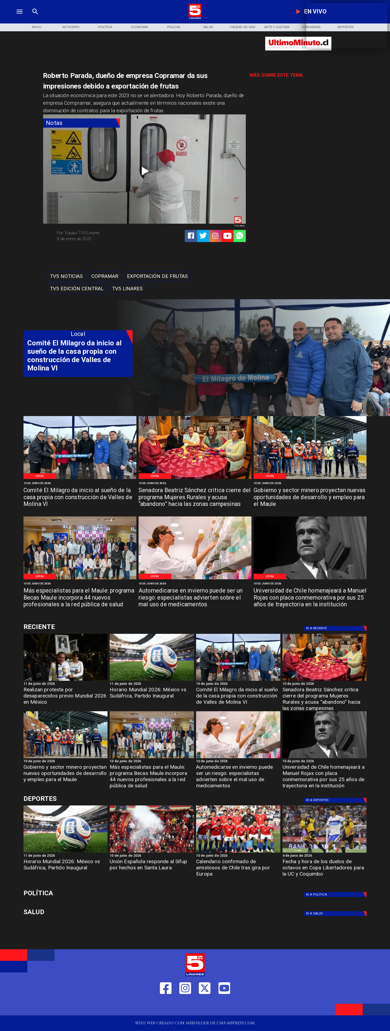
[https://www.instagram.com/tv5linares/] (215, 236)
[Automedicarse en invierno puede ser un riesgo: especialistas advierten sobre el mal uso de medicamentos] (195, 598)
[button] (66, 276)
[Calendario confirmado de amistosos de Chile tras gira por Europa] (238, 870)
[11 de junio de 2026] (65, 684)
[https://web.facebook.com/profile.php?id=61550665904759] (166, 1006)
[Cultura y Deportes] (78, 627)
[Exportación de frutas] (157, 276)
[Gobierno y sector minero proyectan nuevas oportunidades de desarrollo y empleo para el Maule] (310, 497)
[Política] (105, 27)
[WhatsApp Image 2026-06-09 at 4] (310, 478)
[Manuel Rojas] (310, 579)
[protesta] (65, 680)
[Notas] (81, 123)
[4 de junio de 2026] (325, 856)
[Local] (40, 476)
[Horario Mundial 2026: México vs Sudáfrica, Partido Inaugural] (152, 698)
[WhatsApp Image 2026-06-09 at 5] (79, 478)
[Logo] (195, 18)
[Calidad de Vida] (243, 27)
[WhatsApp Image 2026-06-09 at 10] (195, 579)
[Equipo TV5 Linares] (98, 233)
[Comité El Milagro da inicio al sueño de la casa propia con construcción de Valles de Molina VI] (79, 497)
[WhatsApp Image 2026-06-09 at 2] (79, 579)
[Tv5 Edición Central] (77, 289)
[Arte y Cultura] (277, 27)
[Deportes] (336, 628)
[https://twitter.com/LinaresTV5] (204, 1006)
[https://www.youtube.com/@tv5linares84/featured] (227, 236)
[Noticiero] (71, 27)
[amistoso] (238, 852)
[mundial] (152, 680)
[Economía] (139, 27)
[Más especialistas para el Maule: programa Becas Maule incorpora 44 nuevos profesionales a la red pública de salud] (79, 598)
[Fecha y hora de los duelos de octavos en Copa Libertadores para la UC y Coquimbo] (325, 870)
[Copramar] (105, 276)
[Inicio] (36, 27)
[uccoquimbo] (325, 852)
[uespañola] (152, 852)
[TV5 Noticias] (66, 276)
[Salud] (208, 27)
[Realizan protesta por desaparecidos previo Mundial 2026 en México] (65, 698)
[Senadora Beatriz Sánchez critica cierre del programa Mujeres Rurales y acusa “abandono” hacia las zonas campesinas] (195, 497)
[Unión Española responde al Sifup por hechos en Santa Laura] (152, 870)
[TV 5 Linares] (35, 18)
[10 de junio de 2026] (79, 483)
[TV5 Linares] (127, 289)
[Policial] (174, 27)
